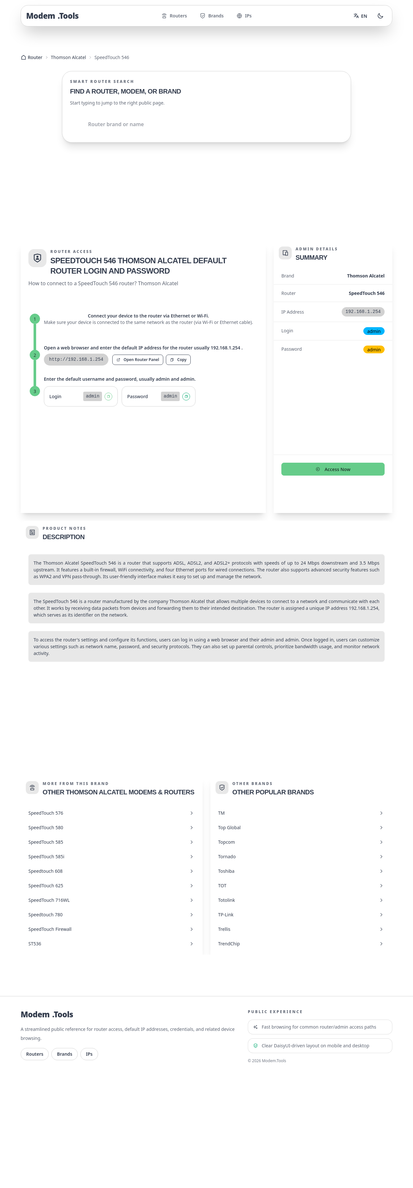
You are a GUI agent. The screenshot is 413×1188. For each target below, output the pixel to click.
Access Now (333, 469)
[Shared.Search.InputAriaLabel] (206, 124)
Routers (174, 16)
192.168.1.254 (363, 608)
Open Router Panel (137, 359)
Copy (178, 359)
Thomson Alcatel (68, 57)
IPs (244, 16)
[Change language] (360, 15)
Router (32, 57)
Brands (212, 16)
